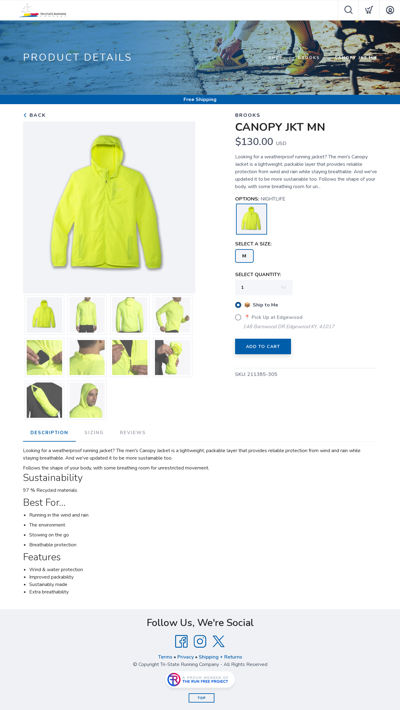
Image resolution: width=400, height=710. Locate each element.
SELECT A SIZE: (253, 243)
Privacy (185, 657)
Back (34, 115)
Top (202, 698)
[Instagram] (200, 641)
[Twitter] (218, 641)
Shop (275, 58)
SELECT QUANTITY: (258, 274)
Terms (165, 657)
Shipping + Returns (220, 657)
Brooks (309, 58)
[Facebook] (181, 641)
